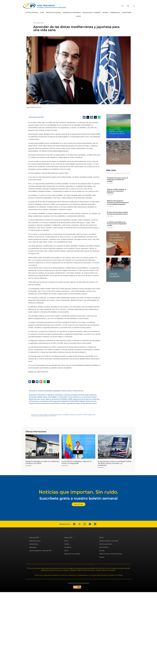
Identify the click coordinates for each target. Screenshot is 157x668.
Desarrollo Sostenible (72, 12)
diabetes (40, 397)
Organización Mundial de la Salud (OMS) (66, 401)
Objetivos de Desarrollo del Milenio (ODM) (58, 399)
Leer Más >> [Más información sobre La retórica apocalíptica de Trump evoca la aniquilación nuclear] (110, 227)
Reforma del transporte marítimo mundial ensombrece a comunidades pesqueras (118, 202)
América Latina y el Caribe (108, 541)
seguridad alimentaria (73, 403)
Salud (78, 16)
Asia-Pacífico (59, 395)
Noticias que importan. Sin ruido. (78, 492)
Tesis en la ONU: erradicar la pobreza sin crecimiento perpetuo (116, 191)
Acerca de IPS (34, 537)
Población (82, 401)
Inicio (66, 541)
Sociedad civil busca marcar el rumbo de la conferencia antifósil (117, 179)
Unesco (94, 403)
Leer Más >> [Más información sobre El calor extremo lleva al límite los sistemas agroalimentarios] (110, 216)
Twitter (66, 544)
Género (105, 12)
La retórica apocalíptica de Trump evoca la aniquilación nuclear (117, 223)
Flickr (66, 550)
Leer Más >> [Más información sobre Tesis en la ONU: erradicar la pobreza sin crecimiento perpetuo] (110, 195)
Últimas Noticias (32, 12)
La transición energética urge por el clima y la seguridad (77, 462)
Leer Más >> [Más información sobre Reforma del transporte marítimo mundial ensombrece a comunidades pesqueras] (110, 206)
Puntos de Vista (91, 401)
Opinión (69, 391)
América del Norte (105, 544)
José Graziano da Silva (36, 117)
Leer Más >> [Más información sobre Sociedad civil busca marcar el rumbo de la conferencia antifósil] (110, 183)
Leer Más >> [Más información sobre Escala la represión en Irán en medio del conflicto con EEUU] (28, 465)
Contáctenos (33, 544)
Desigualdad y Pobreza (92, 12)
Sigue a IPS (68, 537)
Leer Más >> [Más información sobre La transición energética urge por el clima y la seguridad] (65, 465)
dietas (45, 397)
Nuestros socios (35, 541)
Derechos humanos (53, 12)
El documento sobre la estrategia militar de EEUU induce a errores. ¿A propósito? (115, 463)
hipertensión (77, 397)
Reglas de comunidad (72, 554)
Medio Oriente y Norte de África (110, 554)
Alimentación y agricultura (46, 395)
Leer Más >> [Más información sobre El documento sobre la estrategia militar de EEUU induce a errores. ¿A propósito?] (101, 467)
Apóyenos (32, 547)
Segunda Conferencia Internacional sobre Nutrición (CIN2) (47, 403)
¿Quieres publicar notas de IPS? (40, 550)
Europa (70, 397)
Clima (42, 12)
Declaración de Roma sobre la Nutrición (83, 395)
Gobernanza (115, 12)
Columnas (67, 395)
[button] (134, 5)
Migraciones (126, 12)
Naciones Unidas (39, 399)
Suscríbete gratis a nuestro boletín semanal (78, 498)
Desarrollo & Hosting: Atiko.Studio (78, 583)
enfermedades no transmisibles (58, 397)
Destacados (32, 397)
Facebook (67, 547)
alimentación (33, 395)
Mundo (31, 399)
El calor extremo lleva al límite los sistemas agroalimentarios (117, 213)
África (101, 537)
